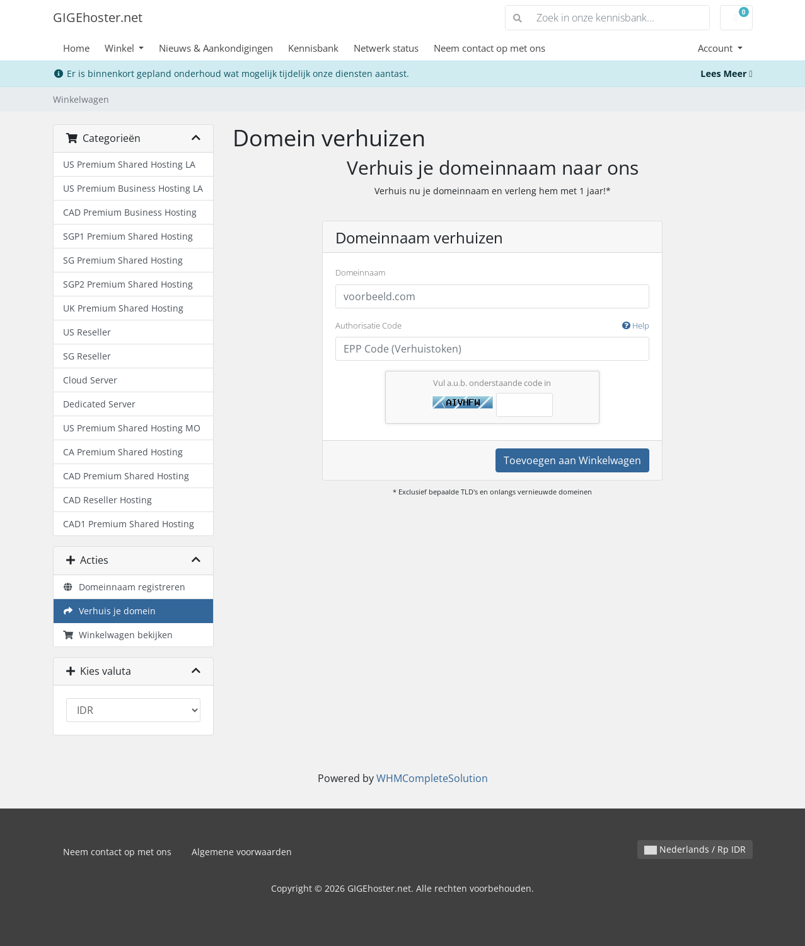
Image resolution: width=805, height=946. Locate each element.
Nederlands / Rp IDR (695, 849)
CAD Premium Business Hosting (130, 212)
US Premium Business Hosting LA (133, 188)
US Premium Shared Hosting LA (129, 164)
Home (76, 48)
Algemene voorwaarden (242, 852)
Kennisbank (313, 48)
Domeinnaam (360, 272)
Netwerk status (386, 48)
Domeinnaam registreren (124, 587)
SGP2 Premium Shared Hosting (128, 284)
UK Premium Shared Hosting (123, 308)
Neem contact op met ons (489, 48)
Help (635, 325)
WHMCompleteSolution (432, 778)
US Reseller (87, 332)
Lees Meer (726, 73)
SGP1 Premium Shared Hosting (128, 236)
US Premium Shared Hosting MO (131, 428)
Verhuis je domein (109, 611)
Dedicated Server (99, 404)
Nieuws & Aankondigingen (216, 48)
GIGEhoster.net (97, 17)
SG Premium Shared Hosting (123, 260)
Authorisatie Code (492, 326)
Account (716, 48)
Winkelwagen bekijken (118, 635)
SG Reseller (87, 356)
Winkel (121, 48)
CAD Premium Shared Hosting (126, 476)
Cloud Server (90, 380)
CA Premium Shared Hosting (123, 452)
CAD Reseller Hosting (107, 500)
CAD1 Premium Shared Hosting (128, 524)
